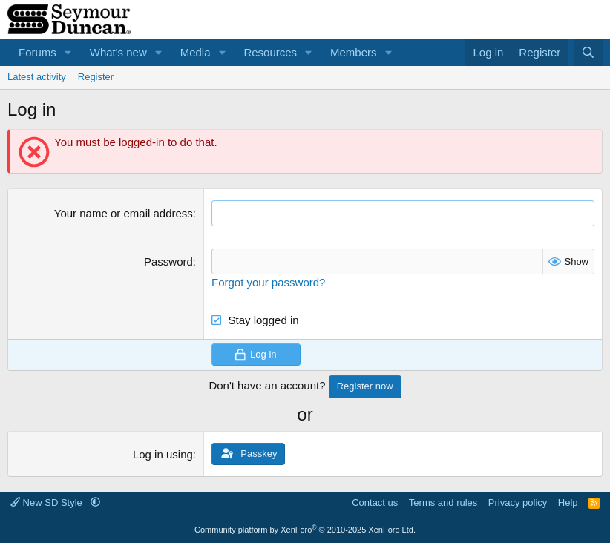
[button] (68, 52)
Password (168, 261)
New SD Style (47, 502)
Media (195, 52)
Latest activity (36, 76)
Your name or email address (123, 213)
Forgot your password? (268, 282)
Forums (37, 52)
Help (568, 502)
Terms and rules (443, 502)
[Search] (588, 52)
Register (96, 76)
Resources (270, 52)
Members (353, 52)
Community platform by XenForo (305, 529)
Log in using (163, 454)
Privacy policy (517, 502)
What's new (118, 52)
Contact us (375, 502)
